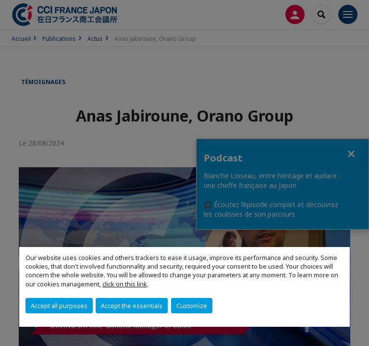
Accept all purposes (59, 305)
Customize (191, 305)
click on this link (124, 284)
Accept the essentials (131, 305)
